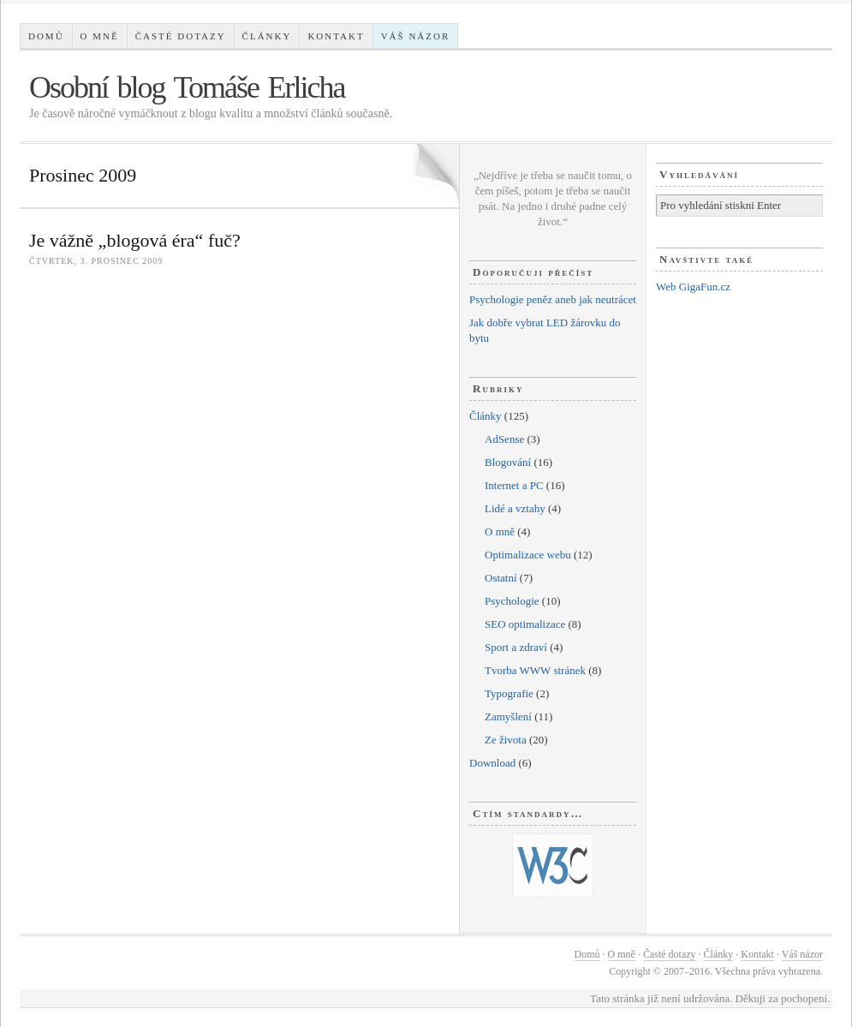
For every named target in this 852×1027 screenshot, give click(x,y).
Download (492, 762)
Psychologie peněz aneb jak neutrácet (552, 299)
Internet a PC (514, 485)
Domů (46, 36)
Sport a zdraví (516, 647)
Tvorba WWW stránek (535, 670)
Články (267, 36)
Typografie (509, 693)
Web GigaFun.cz (693, 286)
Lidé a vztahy (515, 508)
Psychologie (512, 600)
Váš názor (415, 36)
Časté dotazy (180, 36)
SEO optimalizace (525, 624)
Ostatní (501, 577)
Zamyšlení (508, 716)
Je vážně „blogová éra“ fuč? (135, 240)
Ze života (506, 739)
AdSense (504, 439)
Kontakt (335, 36)
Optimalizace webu (528, 554)
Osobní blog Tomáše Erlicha (187, 87)
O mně (99, 36)
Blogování (508, 462)
